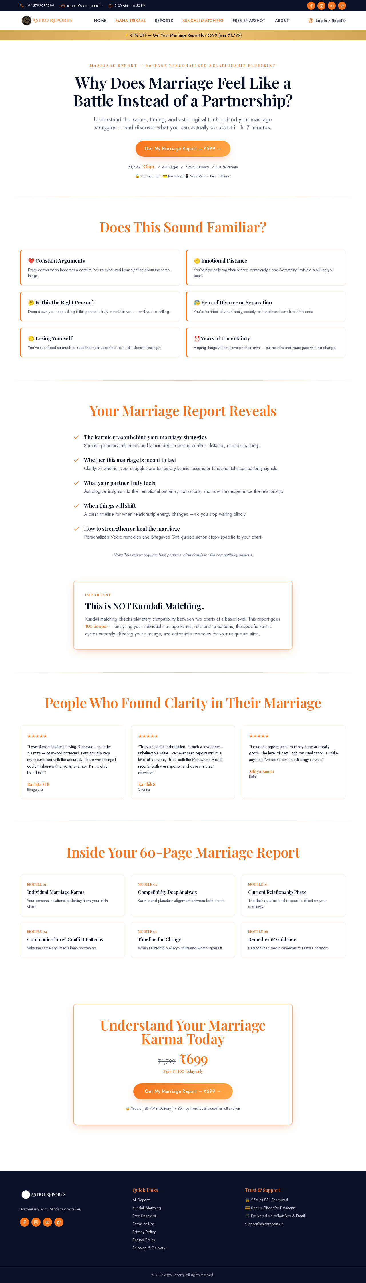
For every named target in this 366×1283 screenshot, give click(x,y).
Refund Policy (143, 1240)
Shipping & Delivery (148, 1248)
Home (100, 20)
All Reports (141, 1200)
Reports (164, 20)
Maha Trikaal (131, 20)
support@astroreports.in (264, 1224)
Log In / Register (327, 20)
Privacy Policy (144, 1232)
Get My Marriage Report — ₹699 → (183, 148)
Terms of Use (143, 1224)
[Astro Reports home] (47, 20)
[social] (311, 6)
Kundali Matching (203, 20)
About (282, 20)
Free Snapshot (249, 20)
